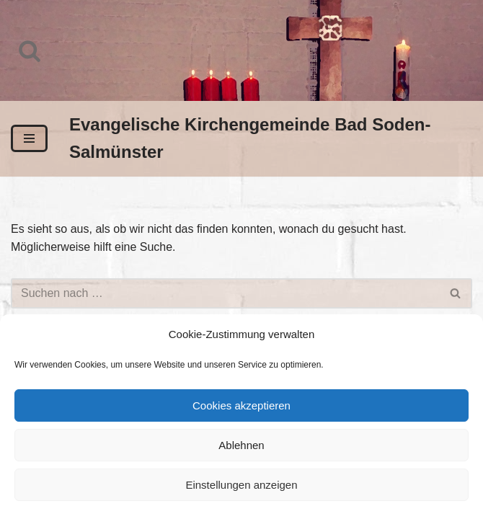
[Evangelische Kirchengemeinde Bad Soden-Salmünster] (270, 139)
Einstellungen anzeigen (241, 485)
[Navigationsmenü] (29, 138)
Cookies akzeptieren (241, 405)
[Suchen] (29, 50)
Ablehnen (241, 445)
